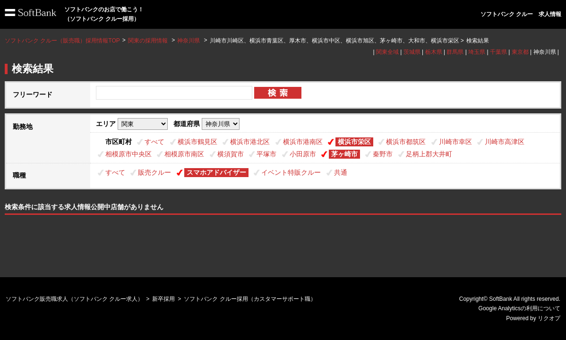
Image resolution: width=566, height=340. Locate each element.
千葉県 (498, 52)
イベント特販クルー (291, 172)
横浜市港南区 (303, 141)
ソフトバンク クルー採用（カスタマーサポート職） (250, 299)
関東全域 (387, 52)
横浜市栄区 (354, 141)
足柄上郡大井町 (429, 154)
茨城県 (411, 52)
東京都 (520, 52)
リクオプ (549, 318)
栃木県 (433, 52)
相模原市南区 (184, 154)
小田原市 (303, 154)
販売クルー (154, 172)
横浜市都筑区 (406, 141)
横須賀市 (230, 154)
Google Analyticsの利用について (519, 308)
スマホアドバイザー (216, 172)
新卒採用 (163, 299)
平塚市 (266, 154)
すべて (154, 141)
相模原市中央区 (128, 154)
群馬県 (454, 52)
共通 (340, 172)
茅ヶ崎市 (344, 154)
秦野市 (383, 154)
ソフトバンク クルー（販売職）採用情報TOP (62, 40)
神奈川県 (188, 40)
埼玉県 (476, 52)
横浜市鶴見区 (197, 141)
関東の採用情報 (148, 40)
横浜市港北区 (250, 141)
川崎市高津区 (504, 141)
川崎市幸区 (455, 141)
